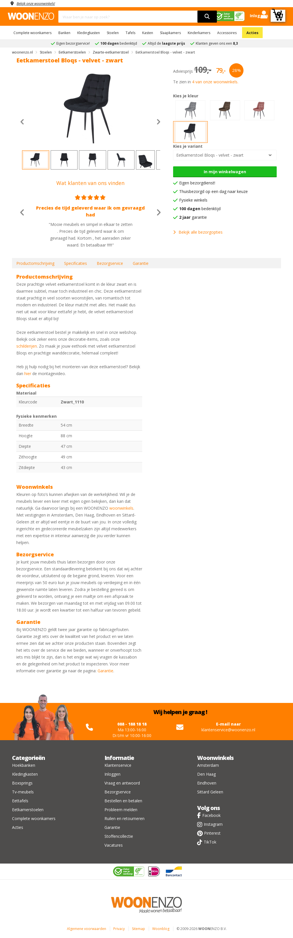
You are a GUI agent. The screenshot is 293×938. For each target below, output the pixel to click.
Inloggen (112, 774)
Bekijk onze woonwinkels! (39, 3)
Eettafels (20, 800)
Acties (252, 32)
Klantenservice (117, 765)
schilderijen (26, 346)
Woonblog (160, 928)
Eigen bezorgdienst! (197, 183)
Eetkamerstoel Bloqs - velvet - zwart (209, 155)
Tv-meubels (23, 792)
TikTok (210, 842)
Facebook (211, 815)
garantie (193, 217)
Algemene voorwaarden (86, 928)
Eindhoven (206, 783)
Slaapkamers (170, 32)
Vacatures (113, 845)
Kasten (147, 32)
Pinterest (212, 833)
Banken (64, 32)
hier (27, 373)
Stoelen (113, 32)
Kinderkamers (199, 32)
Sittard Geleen (210, 792)
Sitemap (138, 928)
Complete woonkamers (32, 32)
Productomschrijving (35, 263)
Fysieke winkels (193, 200)
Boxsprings (22, 783)
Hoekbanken (23, 765)
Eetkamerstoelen (27, 809)
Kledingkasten (88, 32)
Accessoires (227, 32)
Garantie (141, 263)
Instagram (213, 824)
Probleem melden (120, 809)
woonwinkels (121, 508)
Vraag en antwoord (122, 783)
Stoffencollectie (118, 836)
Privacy (119, 928)
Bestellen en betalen (123, 800)
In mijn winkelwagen (225, 171)
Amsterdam (208, 765)
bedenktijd (200, 208)
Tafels (130, 32)
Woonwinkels (215, 758)
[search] (207, 17)
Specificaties (75, 263)
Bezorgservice (110, 263)
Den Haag (206, 774)
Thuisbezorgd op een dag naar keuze (213, 191)
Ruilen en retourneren (124, 818)
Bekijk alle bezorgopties (198, 232)
